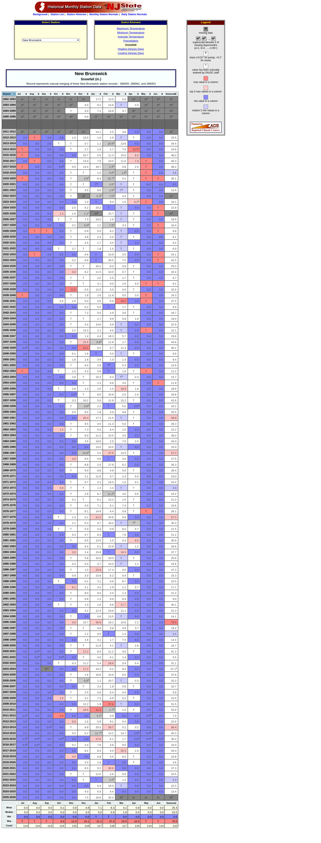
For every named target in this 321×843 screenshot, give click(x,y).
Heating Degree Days (131, 49)
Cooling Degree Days (131, 53)
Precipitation (130, 40)
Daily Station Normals (134, 14)
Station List (57, 14)
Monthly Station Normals (103, 14)
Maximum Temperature (131, 28)
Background (40, 14)
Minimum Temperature (130, 32)
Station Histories (76, 14)
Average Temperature (131, 36)
